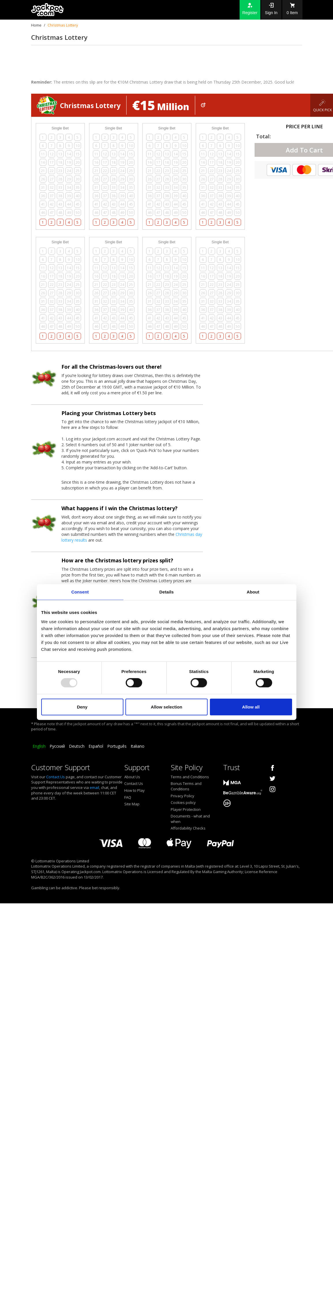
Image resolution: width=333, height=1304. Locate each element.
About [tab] (253, 591)
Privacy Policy (182, 795)
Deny (82, 706)
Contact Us (55, 776)
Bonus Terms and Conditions (186, 786)
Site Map (132, 803)
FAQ (127, 797)
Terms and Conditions (190, 776)
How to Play (134, 790)
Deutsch (76, 746)
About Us (132, 776)
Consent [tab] (80, 591)
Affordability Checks (188, 828)
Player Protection (186, 809)
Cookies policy (183, 802)
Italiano (137, 746)
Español (96, 746)
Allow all (251, 706)
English (39, 746)
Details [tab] (166, 591)
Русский (57, 746)
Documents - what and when (190, 818)
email (94, 787)
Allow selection (166, 706)
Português (117, 746)
